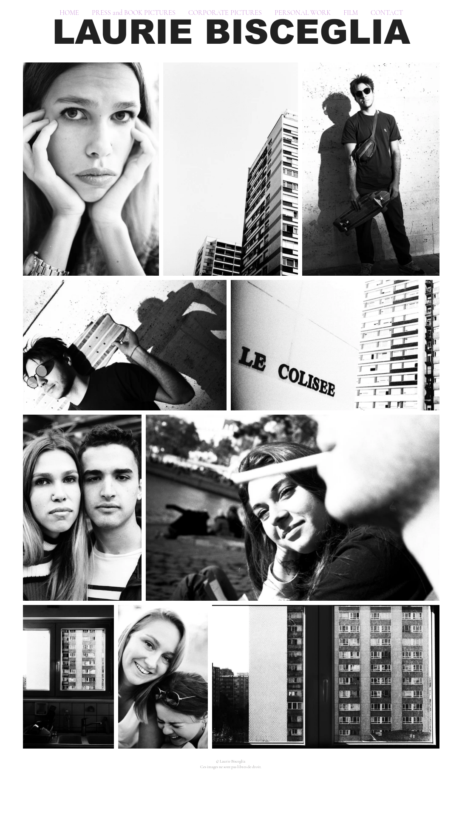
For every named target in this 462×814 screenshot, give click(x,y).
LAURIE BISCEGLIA (231, 32)
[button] (133, 13)
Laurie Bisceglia (233, 761)
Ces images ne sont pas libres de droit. (230, 766)
